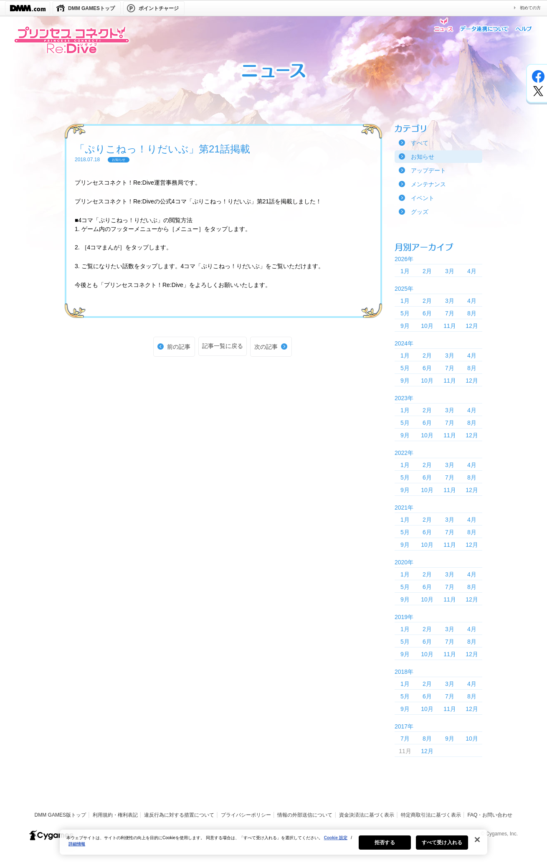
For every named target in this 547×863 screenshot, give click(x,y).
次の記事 (266, 346)
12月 (472, 325)
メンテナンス (428, 184)
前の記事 (178, 346)
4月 (471, 271)
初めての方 (530, 7)
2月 (427, 271)
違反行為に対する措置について (179, 815)
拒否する (385, 846)
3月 (449, 271)
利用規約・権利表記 (115, 815)
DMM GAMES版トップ (60, 815)
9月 (405, 325)
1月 (405, 271)
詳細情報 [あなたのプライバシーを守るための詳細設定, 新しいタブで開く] (76, 847)
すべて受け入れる (442, 846)
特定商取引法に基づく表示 (431, 815)
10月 (427, 325)
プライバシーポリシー (246, 815)
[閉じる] (477, 843)
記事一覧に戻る (222, 346)
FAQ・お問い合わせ (489, 815)
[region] (273, 845)
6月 (427, 313)
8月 (471, 313)
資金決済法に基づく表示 (366, 815)
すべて (419, 143)
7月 (449, 313)
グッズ (419, 211)
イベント (422, 198)
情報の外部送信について (304, 815)
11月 (449, 325)
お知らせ (422, 156)
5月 (405, 313)
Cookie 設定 (335, 841)
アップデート (428, 170)
